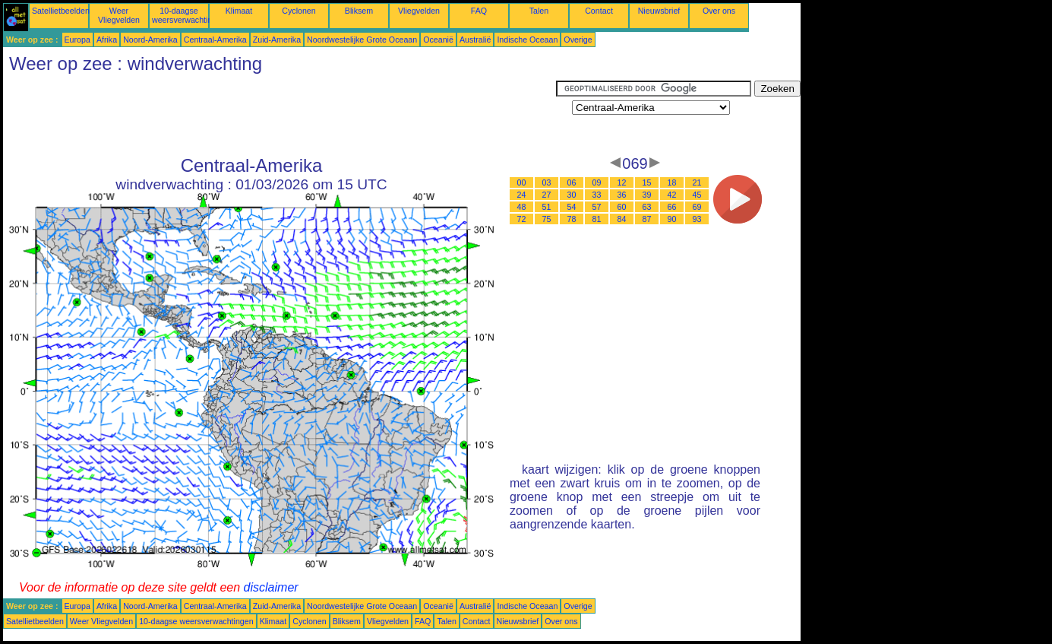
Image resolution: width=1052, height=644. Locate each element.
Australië (475, 39)
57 (597, 206)
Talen (538, 10)
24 (521, 194)
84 (622, 219)
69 (697, 206)
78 (572, 219)
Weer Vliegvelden (119, 15)
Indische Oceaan (527, 39)
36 (622, 194)
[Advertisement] (279, 115)
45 (697, 194)
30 (572, 194)
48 (521, 206)
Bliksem (359, 10)
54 (572, 206)
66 (672, 206)
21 (697, 182)
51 (546, 206)
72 (521, 219)
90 (672, 219)
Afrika (106, 39)
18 (672, 182)
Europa (77, 39)
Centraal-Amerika (215, 39)
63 (647, 206)
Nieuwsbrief (659, 10)
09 (597, 182)
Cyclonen (298, 10)
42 (672, 194)
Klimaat (239, 10)
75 (546, 219)
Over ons (719, 10)
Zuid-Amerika (277, 39)
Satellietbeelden (61, 10)
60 (622, 206)
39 (647, 194)
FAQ (479, 10)
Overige (578, 39)
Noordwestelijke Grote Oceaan (362, 39)
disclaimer (271, 587)
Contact (599, 10)
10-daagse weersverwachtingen (189, 15)
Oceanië (438, 39)
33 (597, 194)
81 (597, 219)
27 (546, 194)
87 (647, 219)
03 (546, 182)
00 (521, 182)
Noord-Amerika (150, 39)
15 (647, 182)
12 (622, 182)
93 (697, 219)
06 (572, 182)
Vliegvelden (419, 10)
